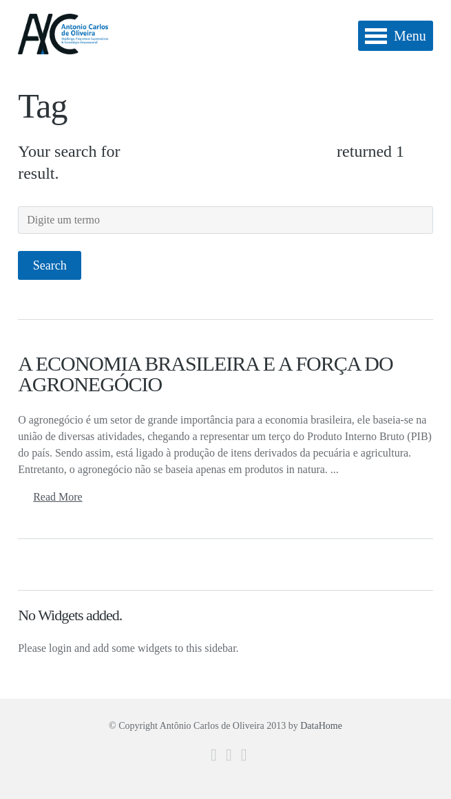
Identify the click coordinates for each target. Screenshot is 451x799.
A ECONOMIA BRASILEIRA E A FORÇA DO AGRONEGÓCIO (205, 373)
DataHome (321, 726)
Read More (58, 497)
